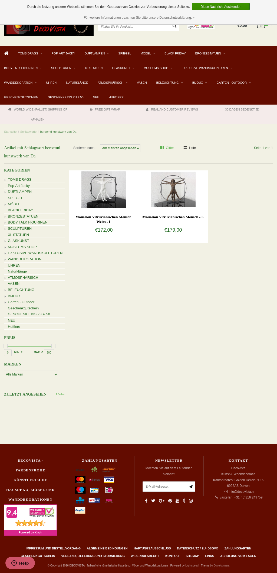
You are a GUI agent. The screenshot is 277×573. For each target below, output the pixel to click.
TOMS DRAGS (28, 53)
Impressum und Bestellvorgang (53, 548)
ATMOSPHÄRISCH (110, 82)
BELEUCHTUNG (167, 82)
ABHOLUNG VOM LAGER (238, 556)
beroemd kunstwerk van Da (58, 131)
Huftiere (116, 97)
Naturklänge (77, 82)
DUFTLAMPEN (95, 53)
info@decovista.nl (242, 492)
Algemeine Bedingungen (107, 548)
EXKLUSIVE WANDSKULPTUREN (205, 68)
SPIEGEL (124, 53)
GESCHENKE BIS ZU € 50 (66, 97)
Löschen (60, 394)
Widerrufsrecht (145, 556)
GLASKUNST (121, 68)
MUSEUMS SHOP (156, 68)
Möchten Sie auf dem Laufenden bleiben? (169, 471)
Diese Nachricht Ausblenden (220, 7)
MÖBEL (145, 53)
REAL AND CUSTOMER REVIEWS (172, 109)
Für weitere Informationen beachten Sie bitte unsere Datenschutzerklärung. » (139, 18)
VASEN (142, 82)
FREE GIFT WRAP (105, 109)
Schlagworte (28, 131)
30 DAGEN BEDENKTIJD (239, 109)
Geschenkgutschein (21, 97)
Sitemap (192, 556)
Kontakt (172, 556)
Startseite (10, 131)
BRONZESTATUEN (208, 53)
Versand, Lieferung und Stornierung (92, 556)
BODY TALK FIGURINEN (21, 68)
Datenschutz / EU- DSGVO (197, 548)
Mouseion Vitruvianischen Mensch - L (173, 217)
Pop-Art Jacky (63, 53)
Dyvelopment (221, 565)
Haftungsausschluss (152, 548)
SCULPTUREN (61, 68)
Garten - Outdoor (231, 82)
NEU (96, 97)
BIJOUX (197, 82)
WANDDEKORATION (18, 82)
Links (209, 556)
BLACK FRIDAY (175, 53)
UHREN (51, 82)
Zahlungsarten (238, 548)
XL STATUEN (94, 68)
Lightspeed (192, 565)
